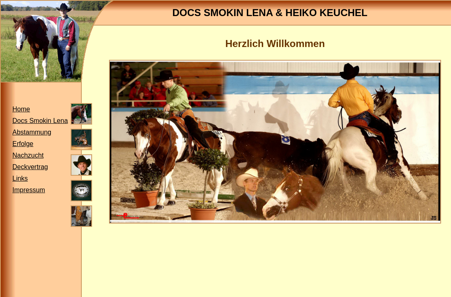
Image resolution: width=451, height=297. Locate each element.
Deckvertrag (30, 166)
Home (21, 109)
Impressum (28, 189)
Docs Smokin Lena (40, 120)
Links (20, 178)
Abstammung (31, 132)
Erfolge (22, 143)
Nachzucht (28, 155)
